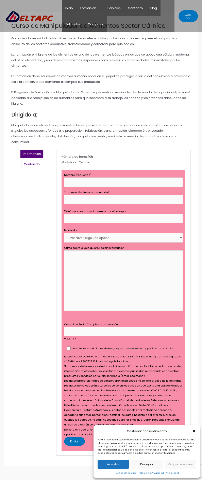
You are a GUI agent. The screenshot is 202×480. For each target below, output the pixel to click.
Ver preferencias (180, 464)
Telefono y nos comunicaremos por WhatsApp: (123, 217)
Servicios (110, 8)
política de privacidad (161, 350)
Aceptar (113, 464)
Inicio (68, 8)
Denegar (146, 464)
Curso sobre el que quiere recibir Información (123, 280)
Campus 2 (93, 24)
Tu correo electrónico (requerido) (123, 198)
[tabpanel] (123, 304)
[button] (194, 431)
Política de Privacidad (151, 473)
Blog (147, 8)
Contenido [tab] (32, 164)
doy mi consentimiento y (131, 350)
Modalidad (123, 236)
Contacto (130, 8)
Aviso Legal (172, 473)
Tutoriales (72, 24)
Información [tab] (32, 154)
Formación (86, 8)
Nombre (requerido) (123, 180)
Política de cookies (126, 473)
